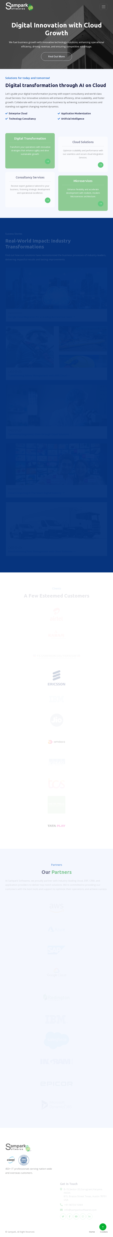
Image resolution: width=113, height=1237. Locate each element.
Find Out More (56, 56)
